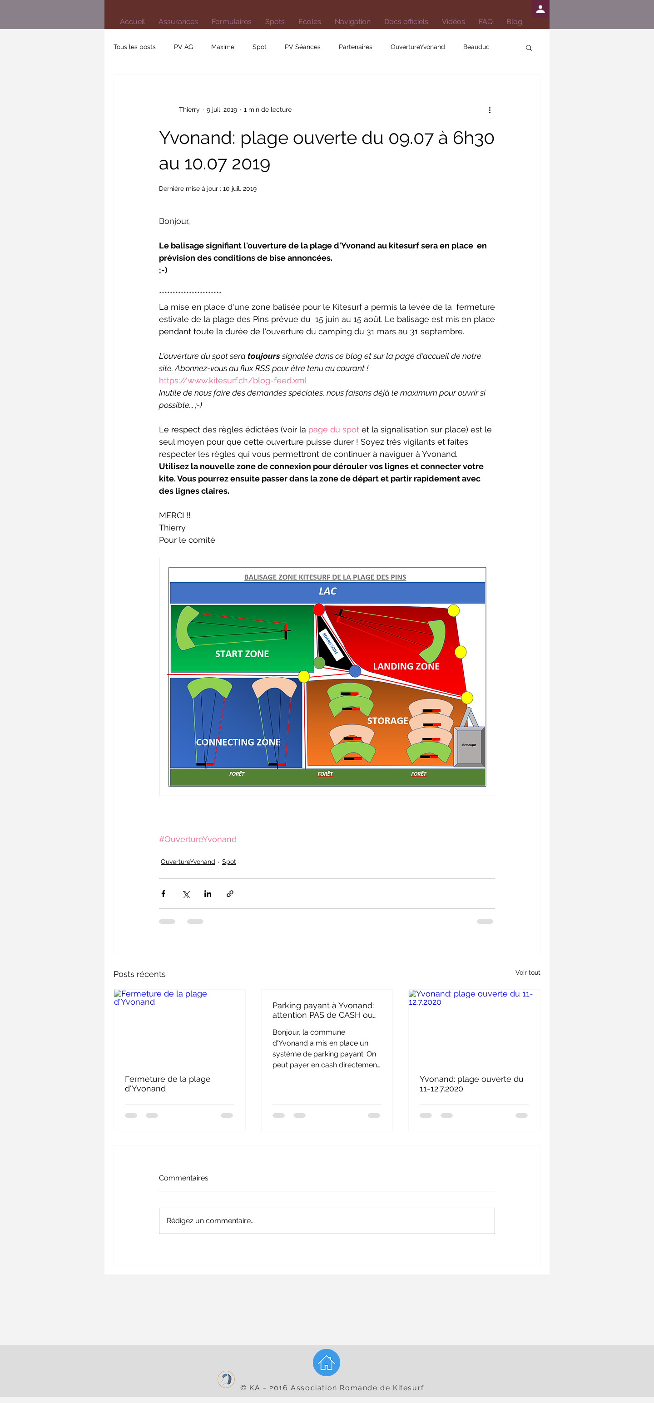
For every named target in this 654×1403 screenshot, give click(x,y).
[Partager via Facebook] (163, 893)
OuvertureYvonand (418, 46)
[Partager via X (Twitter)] (185, 893)
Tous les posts (135, 46)
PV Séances (303, 46)
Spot (260, 46)
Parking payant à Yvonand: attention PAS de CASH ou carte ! (323, 1010)
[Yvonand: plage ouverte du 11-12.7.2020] (474, 1026)
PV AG (183, 46)
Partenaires (355, 46)
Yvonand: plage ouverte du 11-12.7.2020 (472, 1083)
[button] (406, 22)
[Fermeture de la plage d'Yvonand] (179, 1026)
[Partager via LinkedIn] (207, 893)
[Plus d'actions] (489, 109)
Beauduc (476, 46)
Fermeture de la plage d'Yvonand (168, 1083)
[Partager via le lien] (230, 893)
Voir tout (527, 972)
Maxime (222, 46)
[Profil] (540, 9)
